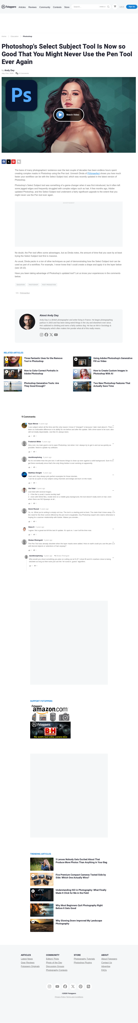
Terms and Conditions (74, 997)
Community (44, 7)
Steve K (31, 527)
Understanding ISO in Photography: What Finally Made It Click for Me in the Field (81, 891)
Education (15, 36)
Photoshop (27, 36)
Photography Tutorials (84, 959)
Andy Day (9, 70)
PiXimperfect (93, 173)
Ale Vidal (31, 488)
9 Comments (22, 73)
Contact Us (106, 962)
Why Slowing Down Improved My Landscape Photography (79, 922)
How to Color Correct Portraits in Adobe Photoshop (41, 372)
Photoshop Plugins (83, 962)
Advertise (105, 966)
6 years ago (43, 424)
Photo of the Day (54, 962)
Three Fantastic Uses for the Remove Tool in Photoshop (43, 360)
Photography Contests (56, 970)
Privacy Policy (60, 997)
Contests (57, 7)
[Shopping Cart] (115, 6)
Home (4, 36)
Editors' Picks (52, 959)
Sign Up (132, 7)
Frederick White (34, 442)
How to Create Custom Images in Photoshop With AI (110, 372)
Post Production (49, 285)
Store (66, 7)
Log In (122, 7)
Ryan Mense (33, 424)
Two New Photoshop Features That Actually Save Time (111, 385)
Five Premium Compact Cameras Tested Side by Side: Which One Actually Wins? (81, 876)
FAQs (104, 970)
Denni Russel (33, 509)
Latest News (27, 959)
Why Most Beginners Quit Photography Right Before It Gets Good (79, 907)
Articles (22, 7)
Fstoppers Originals (30, 966)
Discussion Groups (55, 966)
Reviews (32, 7)
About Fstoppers (109, 959)
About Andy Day (49, 315)
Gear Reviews (27, 962)
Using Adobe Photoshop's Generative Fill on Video (112, 360)
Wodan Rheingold (35, 540)
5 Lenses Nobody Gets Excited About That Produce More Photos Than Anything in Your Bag (81, 861)
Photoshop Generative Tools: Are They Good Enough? (41, 385)
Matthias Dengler (35, 473)
